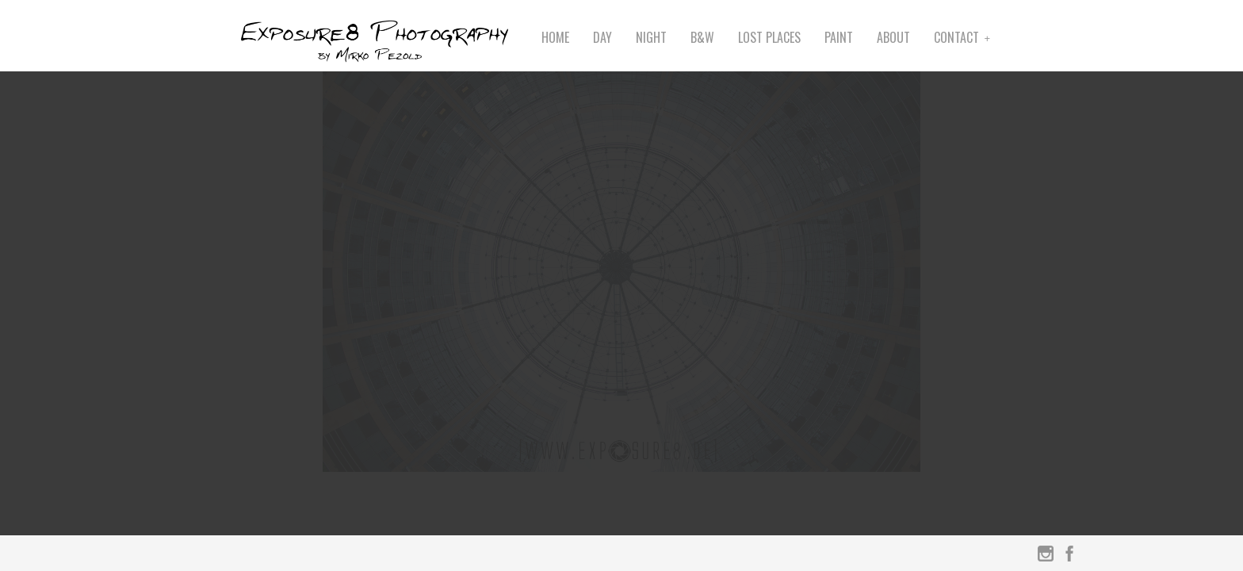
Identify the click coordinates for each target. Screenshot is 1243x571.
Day (602, 37)
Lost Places (769, 37)
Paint (838, 37)
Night (651, 37)
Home (555, 37)
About (893, 37)
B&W (702, 37)
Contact (956, 37)
